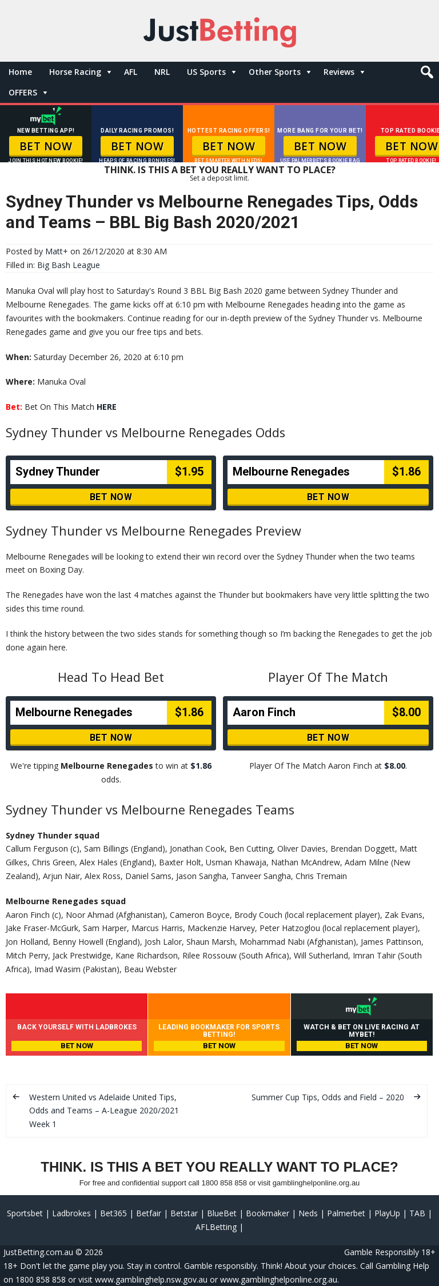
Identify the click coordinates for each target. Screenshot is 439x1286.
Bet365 (113, 1213)
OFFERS (23, 92)
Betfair (148, 1213)
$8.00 (394, 765)
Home (20, 71)
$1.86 (200, 765)
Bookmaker (267, 1213)
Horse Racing (75, 71)
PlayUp (387, 1213)
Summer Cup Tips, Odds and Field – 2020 (328, 1097)
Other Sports (275, 71)
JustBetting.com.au (38, 1252)
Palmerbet (346, 1213)
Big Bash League (68, 264)
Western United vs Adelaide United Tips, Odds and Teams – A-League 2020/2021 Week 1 (104, 1111)
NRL (162, 71)
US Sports (206, 71)
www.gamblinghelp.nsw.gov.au (151, 1279)
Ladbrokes (71, 1213)
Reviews (339, 71)
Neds (308, 1213)
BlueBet (222, 1213)
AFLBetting (216, 1226)
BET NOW (46, 146)
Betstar (184, 1213)
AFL (130, 71)
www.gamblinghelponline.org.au (278, 1279)
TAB (417, 1213)
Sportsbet (25, 1213)
